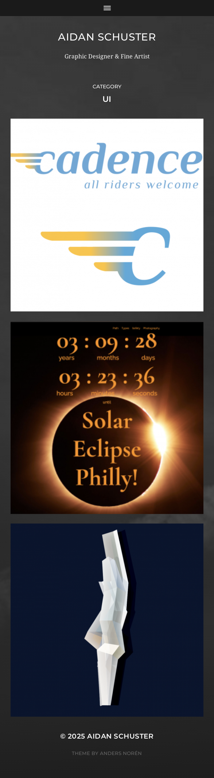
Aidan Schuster (107, 37)
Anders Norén (121, 753)
